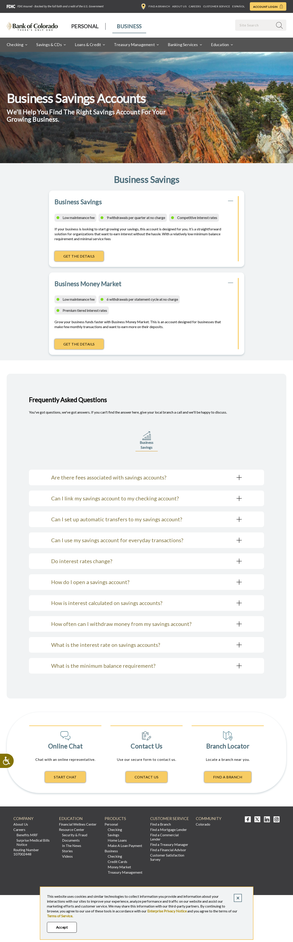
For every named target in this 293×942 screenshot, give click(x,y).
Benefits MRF (27, 835)
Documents (71, 840)
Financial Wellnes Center (78, 824)
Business (129, 26)
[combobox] (254, 25)
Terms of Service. (60, 916)
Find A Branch (227, 777)
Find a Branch (155, 6)
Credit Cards (117, 861)
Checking (115, 829)
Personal (85, 26)
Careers (195, 6)
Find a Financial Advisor (168, 850)
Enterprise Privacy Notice (167, 911)
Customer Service (216, 6)
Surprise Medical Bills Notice (33, 842)
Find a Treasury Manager (169, 844)
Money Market (119, 867)
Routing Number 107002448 (26, 852)
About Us (179, 6)
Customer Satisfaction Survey (167, 857)
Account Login (268, 6)
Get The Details (83, 257)
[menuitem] (85, 26)
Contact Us (147, 777)
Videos (67, 856)
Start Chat (65, 777)
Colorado (203, 824)
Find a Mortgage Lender (168, 829)
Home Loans (117, 840)
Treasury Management (125, 872)
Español (238, 6)
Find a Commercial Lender (164, 837)
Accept (62, 927)
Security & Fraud (74, 835)
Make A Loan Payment (125, 845)
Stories (67, 851)
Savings (113, 835)
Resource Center (71, 829)
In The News (71, 845)
